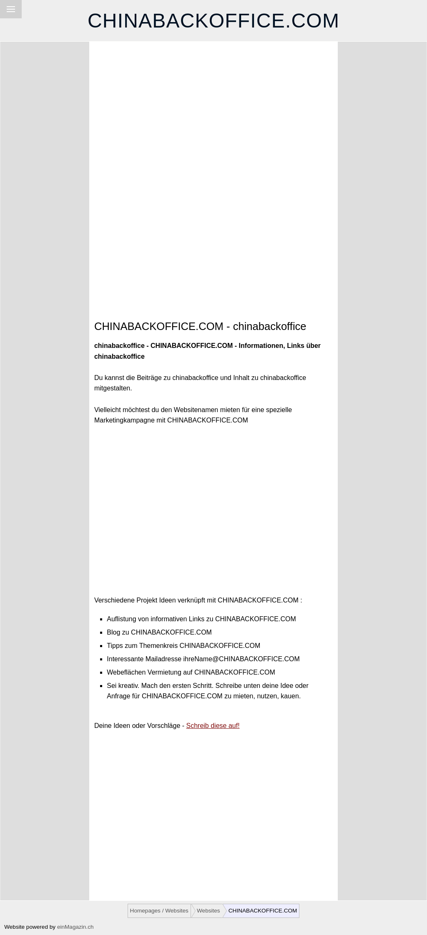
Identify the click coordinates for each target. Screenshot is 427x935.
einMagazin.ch (75, 927)
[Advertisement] (213, 119)
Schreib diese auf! (213, 725)
